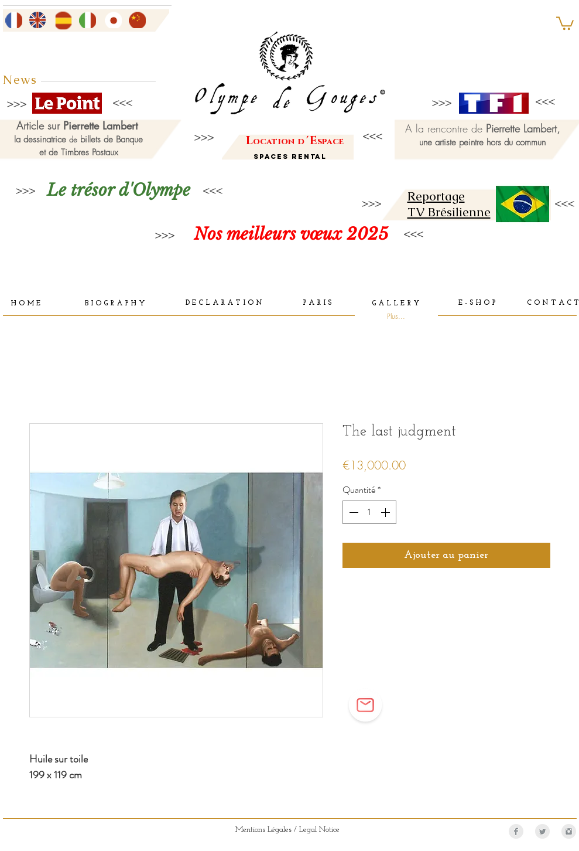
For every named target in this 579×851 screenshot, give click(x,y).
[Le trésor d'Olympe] (119, 190)
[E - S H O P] (477, 303)
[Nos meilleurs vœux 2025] (291, 234)
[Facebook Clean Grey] (516, 831)
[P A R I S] (317, 303)
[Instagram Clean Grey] (568, 831)
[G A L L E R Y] (396, 304)
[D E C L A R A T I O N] (224, 303)
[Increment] (386, 512)
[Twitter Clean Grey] (542, 831)
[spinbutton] (369, 512)
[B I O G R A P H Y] (115, 304)
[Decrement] (352, 512)
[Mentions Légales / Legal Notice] (287, 830)
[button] (565, 22)
